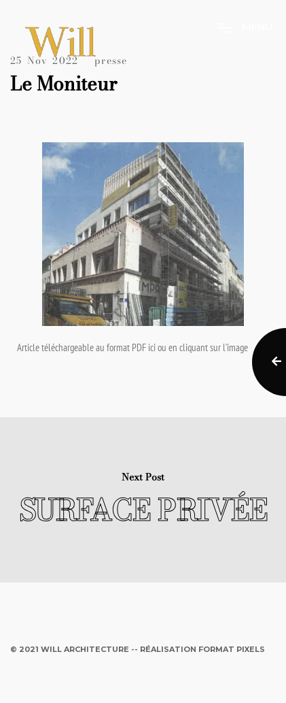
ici (152, 347)
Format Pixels (231, 649)
